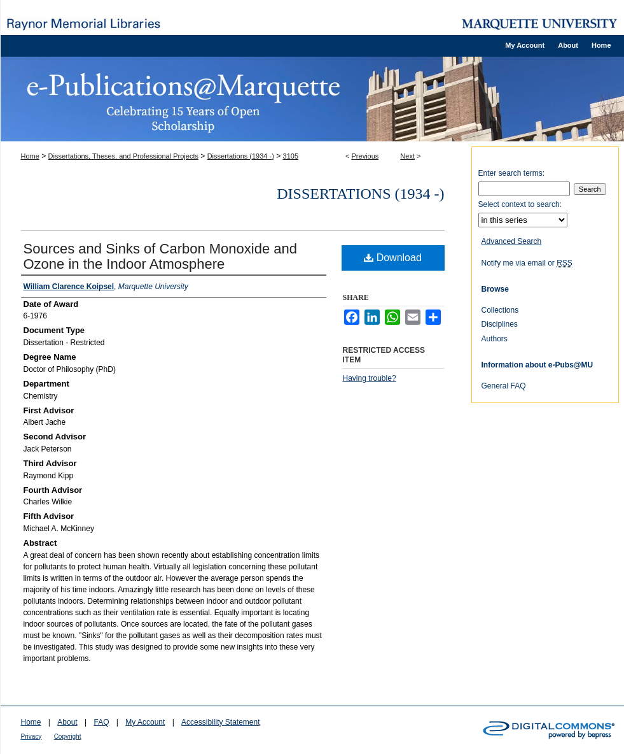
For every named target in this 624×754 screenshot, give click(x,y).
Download (393, 257)
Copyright (67, 736)
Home (30, 156)
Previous (365, 156)
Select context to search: (520, 204)
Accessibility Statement (220, 722)
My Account (145, 722)
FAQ (101, 722)
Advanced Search (512, 241)
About (67, 722)
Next (407, 156)
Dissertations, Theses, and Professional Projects (123, 156)
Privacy (31, 736)
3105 (290, 156)
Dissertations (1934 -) (240, 156)
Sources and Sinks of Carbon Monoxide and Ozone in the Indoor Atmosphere (160, 256)
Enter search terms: (511, 173)
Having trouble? (369, 378)
